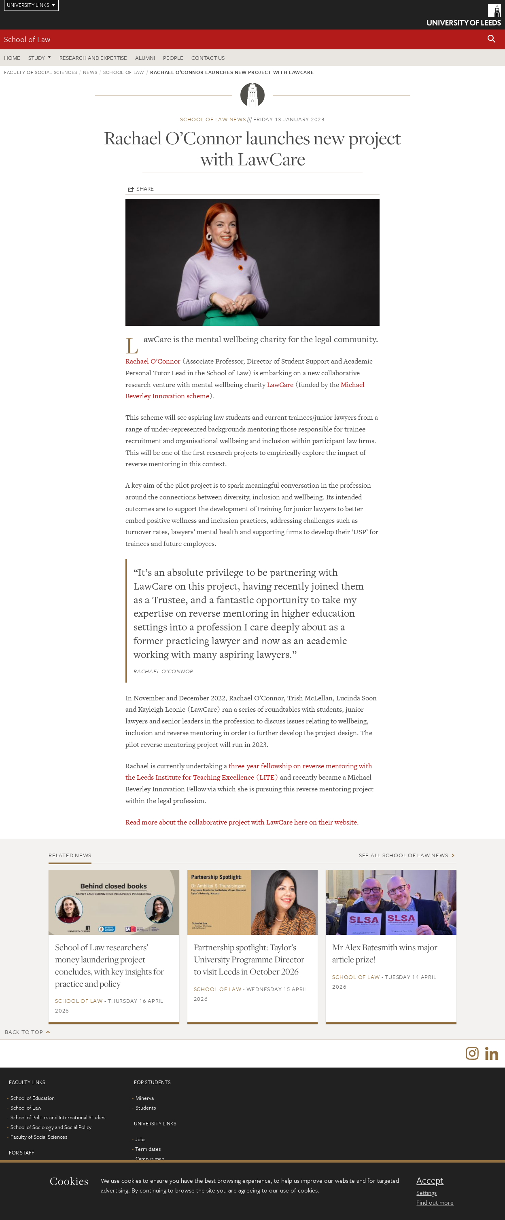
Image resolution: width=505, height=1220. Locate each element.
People (173, 57)
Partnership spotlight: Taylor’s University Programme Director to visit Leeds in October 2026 (249, 959)
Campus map (150, 1159)
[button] (491, 39)
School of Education (33, 1098)
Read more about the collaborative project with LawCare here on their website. (242, 822)
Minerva (145, 1098)
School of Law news (213, 119)
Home (12, 57)
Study (36, 57)
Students (146, 1108)
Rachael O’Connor (152, 361)
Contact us (208, 57)
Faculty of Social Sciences (40, 72)
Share (145, 188)
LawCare (280, 384)
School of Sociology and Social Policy (51, 1127)
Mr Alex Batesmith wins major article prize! (384, 953)
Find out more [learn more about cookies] (435, 1202)
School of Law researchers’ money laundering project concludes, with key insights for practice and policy (109, 965)
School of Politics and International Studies (58, 1118)
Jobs (140, 1139)
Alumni (145, 57)
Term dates (148, 1149)
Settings (426, 1192)
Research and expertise (93, 57)
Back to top (24, 1032)
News (90, 72)
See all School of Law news (403, 855)
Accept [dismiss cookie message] (429, 1180)
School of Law (27, 39)
